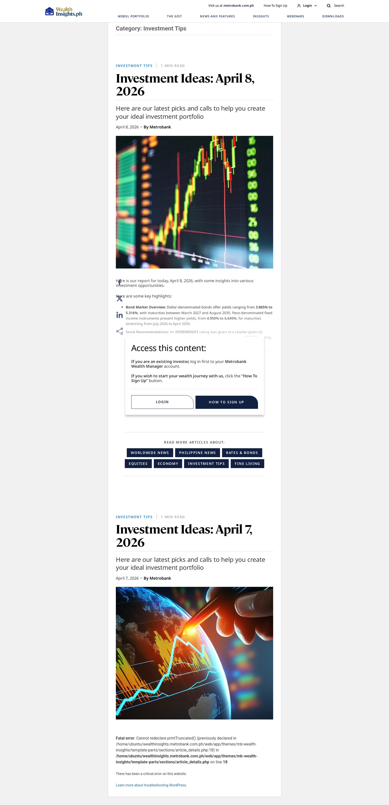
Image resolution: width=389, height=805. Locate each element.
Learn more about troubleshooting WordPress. (151, 785)
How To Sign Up (275, 5)
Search (335, 5)
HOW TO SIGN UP (226, 402)
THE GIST (174, 16)
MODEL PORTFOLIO (133, 16)
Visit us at (231, 5)
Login (307, 5)
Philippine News (197, 452)
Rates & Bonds (242, 452)
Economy (168, 463)
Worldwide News (150, 452)
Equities (138, 463)
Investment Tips (206, 463)
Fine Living (247, 463)
